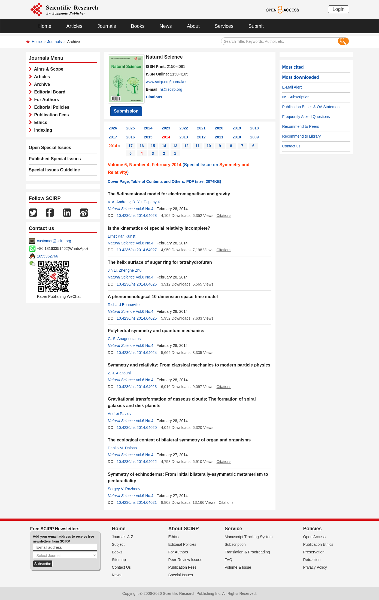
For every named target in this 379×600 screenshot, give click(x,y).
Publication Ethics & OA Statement (311, 107)
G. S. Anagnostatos (124, 339)
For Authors (45, 99)
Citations (154, 97)
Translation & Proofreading (247, 552)
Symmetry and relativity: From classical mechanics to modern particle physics (189, 365)
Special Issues (180, 575)
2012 (201, 137)
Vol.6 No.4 (144, 209)
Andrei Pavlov (119, 413)
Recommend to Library (301, 136)
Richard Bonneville (124, 304)
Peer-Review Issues (185, 559)
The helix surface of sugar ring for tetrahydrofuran (160, 262)
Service (233, 528)
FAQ (228, 559)
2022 (184, 128)
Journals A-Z (123, 537)
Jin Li (112, 270)
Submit (256, 26)
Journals (107, 26)
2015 (148, 137)
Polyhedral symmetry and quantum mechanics (156, 330)
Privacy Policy (315, 567)
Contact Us (121, 567)
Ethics (39, 122)
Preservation (314, 552)
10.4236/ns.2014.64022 (137, 461)
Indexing (42, 130)
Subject (118, 544)
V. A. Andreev (119, 202)
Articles (74, 26)
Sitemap (119, 559)
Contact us (291, 146)
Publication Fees (50, 115)
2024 (148, 128)
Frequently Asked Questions (306, 116)
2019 (237, 128)
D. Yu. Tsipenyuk (146, 202)
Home (44, 26)
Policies (312, 528)
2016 (130, 137)
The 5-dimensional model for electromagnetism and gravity (169, 194)
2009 (254, 137)
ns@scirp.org (171, 89)
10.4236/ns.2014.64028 (137, 215)
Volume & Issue (238, 567)
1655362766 (47, 256)
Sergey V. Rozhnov (124, 489)
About (193, 26)
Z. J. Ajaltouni (119, 373)
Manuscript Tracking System (249, 537)
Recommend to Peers (300, 126)
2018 (254, 128)
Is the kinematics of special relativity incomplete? (159, 228)
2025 (130, 128)
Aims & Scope (47, 69)
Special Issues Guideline (54, 170)
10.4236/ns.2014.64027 (137, 250)
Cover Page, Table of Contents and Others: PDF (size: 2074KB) (164, 181)
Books (138, 26)
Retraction (312, 559)
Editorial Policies (50, 107)
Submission (126, 111)
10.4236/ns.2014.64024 (137, 352)
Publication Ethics (318, 544)
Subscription (235, 544)
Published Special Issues (55, 158)
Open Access (314, 537)
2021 (201, 128)
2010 (237, 137)
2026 (113, 128)
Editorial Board (49, 92)
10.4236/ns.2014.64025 (137, 318)
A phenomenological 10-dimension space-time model (163, 296)
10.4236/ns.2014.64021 (137, 502)
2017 (113, 137)
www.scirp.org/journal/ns (166, 82)
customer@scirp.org (54, 241)
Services (224, 26)
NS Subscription (296, 97)
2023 (166, 128)
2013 (184, 137)
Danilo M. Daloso (122, 448)
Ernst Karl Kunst (121, 236)
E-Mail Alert (292, 87)
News (166, 26)
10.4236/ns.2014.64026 (137, 284)
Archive (41, 84)
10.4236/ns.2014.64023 (137, 386)
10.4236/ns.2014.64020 (137, 427)
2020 (219, 128)
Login (338, 9)
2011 (219, 137)
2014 (166, 137)
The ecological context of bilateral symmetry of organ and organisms (179, 440)
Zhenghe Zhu (130, 270)
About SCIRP (183, 528)
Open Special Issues (50, 147)
